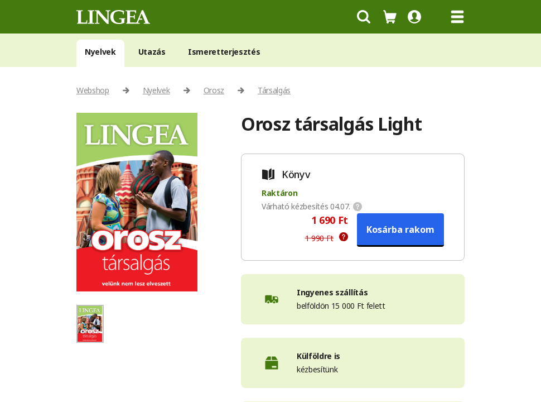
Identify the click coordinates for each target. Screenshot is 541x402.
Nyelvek (100, 51)
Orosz (214, 90)
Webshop (92, 90)
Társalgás (274, 90)
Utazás (152, 51)
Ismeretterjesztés (224, 51)
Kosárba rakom (400, 229)
